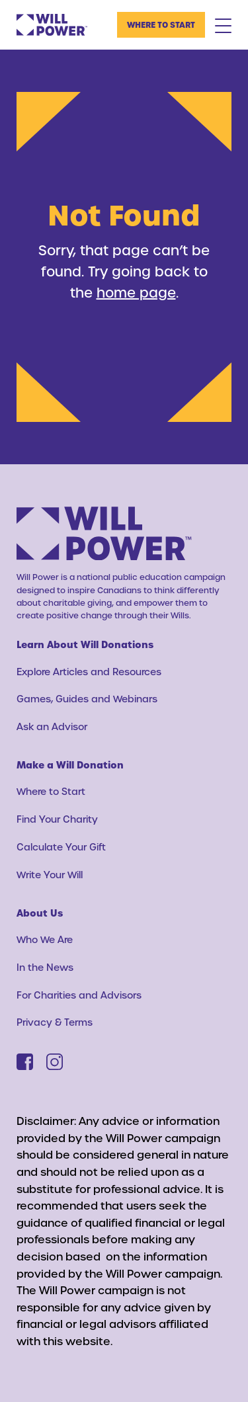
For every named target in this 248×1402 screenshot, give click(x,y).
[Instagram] (54, 1061)
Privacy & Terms (55, 1022)
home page (136, 292)
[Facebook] (25, 1061)
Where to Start (161, 24)
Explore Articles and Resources (89, 671)
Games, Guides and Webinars (87, 698)
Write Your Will (50, 874)
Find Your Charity (57, 819)
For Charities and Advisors (79, 995)
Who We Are (45, 939)
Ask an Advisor (52, 726)
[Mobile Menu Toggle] (223, 25)
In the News (45, 967)
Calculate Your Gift (61, 846)
